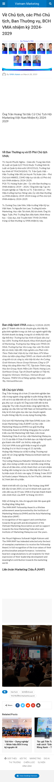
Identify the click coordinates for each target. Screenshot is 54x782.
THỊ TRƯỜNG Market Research (23, 696)
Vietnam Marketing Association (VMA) (27, 4)
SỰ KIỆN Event (27, 692)
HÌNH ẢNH (27, 766)
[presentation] (47, 736)
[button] (3, 3)
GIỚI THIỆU (10, 758)
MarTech (14, 692)
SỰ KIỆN (41, 762)
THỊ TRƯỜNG (15, 762)
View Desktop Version (27, 776)
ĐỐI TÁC (23, 758)
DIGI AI (47, 758)
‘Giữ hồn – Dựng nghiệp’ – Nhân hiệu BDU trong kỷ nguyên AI (16, 744)
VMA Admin (15, 74)
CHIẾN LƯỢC (29, 762)
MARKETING (35, 758)
